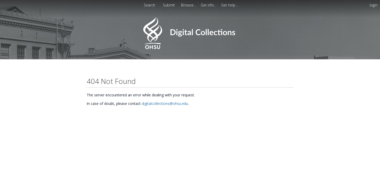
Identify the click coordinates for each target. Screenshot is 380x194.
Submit (169, 5)
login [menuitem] (373, 5)
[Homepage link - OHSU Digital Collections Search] (190, 47)
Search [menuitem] (149, 5)
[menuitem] (189, 5)
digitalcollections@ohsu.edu (165, 103)
